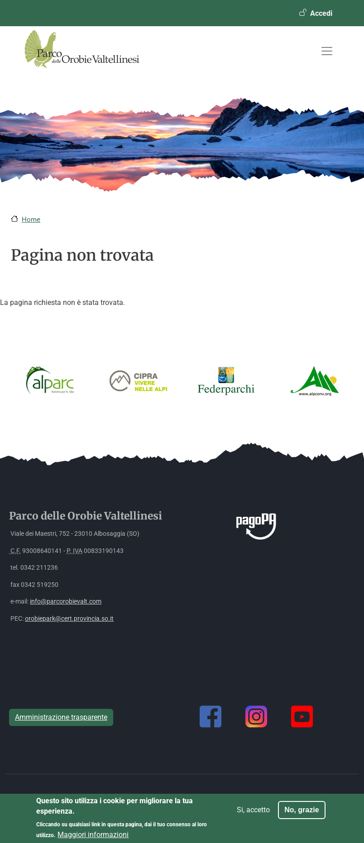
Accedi (321, 13)
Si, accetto (253, 813)
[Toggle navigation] (327, 51)
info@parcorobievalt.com (65, 601)
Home (31, 219)
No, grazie (301, 813)
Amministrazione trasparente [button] (61, 717)
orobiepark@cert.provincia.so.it (69, 619)
